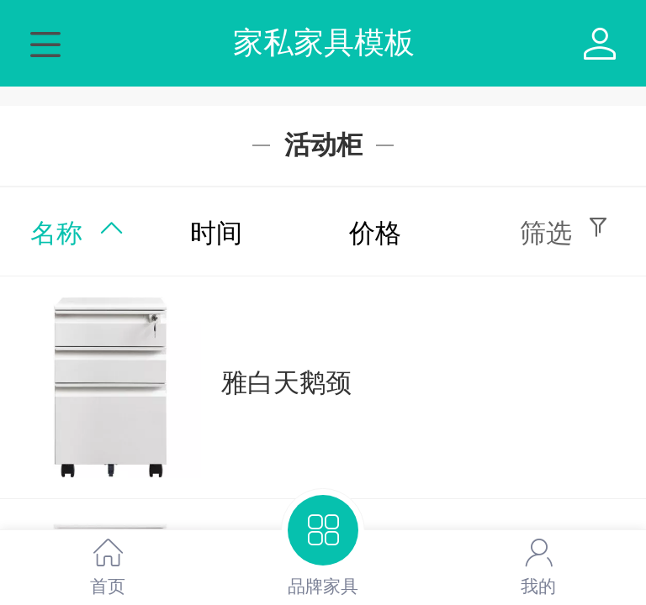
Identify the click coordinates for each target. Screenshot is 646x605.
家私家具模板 (324, 42)
